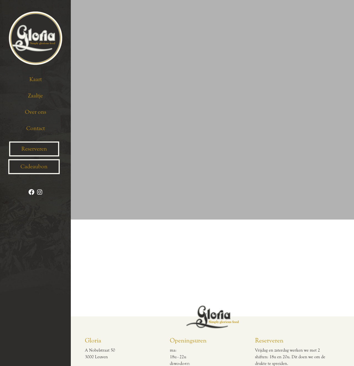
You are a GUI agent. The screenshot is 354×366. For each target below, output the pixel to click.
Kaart (35, 79)
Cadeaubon (34, 166)
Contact (35, 128)
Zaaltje (35, 95)
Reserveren (34, 149)
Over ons (35, 112)
